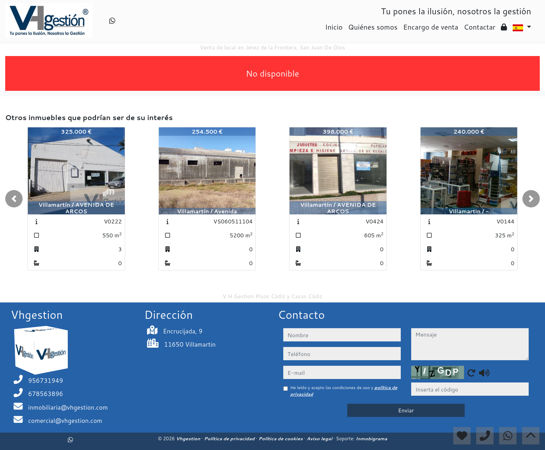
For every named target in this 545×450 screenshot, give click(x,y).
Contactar (479, 27)
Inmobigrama (371, 438)
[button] (14, 198)
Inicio (333, 27)
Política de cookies (281, 438)
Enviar (406, 410)
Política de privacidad (230, 438)
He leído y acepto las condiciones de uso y (343, 391)
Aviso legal (320, 438)
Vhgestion (188, 438)
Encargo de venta (430, 27)
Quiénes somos (373, 27)
